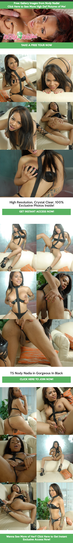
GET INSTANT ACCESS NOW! (36, 212)
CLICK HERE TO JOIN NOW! (36, 379)
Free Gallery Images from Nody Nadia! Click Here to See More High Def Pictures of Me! (36, 5)
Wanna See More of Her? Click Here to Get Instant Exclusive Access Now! (36, 538)
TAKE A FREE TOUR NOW (36, 45)
